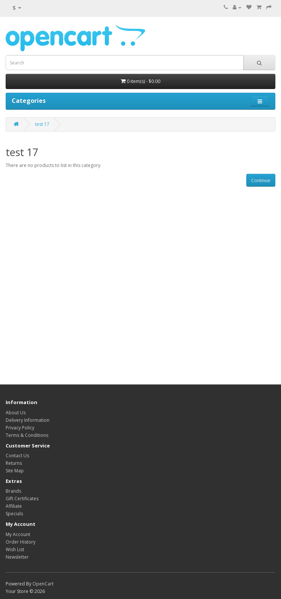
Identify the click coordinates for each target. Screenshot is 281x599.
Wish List (15, 549)
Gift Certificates (22, 498)
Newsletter (17, 557)
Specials (14, 513)
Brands (13, 491)
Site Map (15, 470)
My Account (18, 534)
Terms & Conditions (27, 435)
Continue (260, 180)
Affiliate (14, 506)
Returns (14, 463)
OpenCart (43, 584)
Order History (20, 542)
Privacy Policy (20, 427)
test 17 (42, 124)
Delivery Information (27, 420)
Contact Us (17, 455)
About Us (16, 412)
